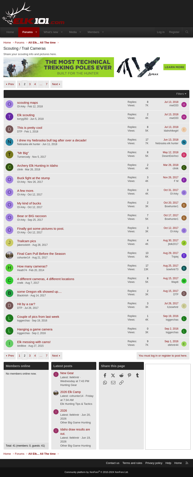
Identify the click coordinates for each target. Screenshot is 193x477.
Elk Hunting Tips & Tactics (76, 403)
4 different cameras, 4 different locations (45, 279)
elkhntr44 (173, 345)
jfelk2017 (173, 244)
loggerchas (23, 320)
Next (55, 84)
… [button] (40, 84)
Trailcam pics (26, 241)
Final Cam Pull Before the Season (41, 253)
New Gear (67, 373)
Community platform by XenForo (96, 472)
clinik (20, 169)
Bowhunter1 (171, 206)
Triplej (175, 256)
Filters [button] (180, 93)
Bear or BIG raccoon (32, 216)
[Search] (187, 32)
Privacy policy (153, 463)
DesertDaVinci (170, 156)
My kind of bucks (29, 203)
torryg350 (22, 118)
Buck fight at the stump (33, 178)
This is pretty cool (29, 127)
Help (168, 463)
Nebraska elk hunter (28, 144)
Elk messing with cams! (34, 342)
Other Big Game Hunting (75, 422)
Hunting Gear (68, 385)
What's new (51, 32)
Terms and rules (132, 463)
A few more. (25, 190)
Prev (11, 84)
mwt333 (173, 105)
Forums (28, 32)
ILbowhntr (172, 307)
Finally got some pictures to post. (40, 228)
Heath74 (22, 270)
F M (176, 181)
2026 (63, 410)
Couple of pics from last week (38, 316)
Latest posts (62, 366)
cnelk (20, 282)
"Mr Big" (23, 153)
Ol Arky (21, 106)
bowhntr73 (172, 269)
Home (10, 32)
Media (73, 32)
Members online (18, 366)
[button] (36, 32)
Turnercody (23, 156)
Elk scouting (26, 115)
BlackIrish (22, 295)
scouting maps (27, 102)
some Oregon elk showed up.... (39, 291)
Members (93, 32)
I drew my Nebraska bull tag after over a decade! (52, 140)
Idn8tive (21, 345)
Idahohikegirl (171, 130)
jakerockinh (23, 244)
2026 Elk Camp (70, 392)
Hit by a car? (26, 304)
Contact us (112, 463)
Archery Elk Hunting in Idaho (37, 165)
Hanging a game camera (34, 329)
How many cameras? (32, 266)
